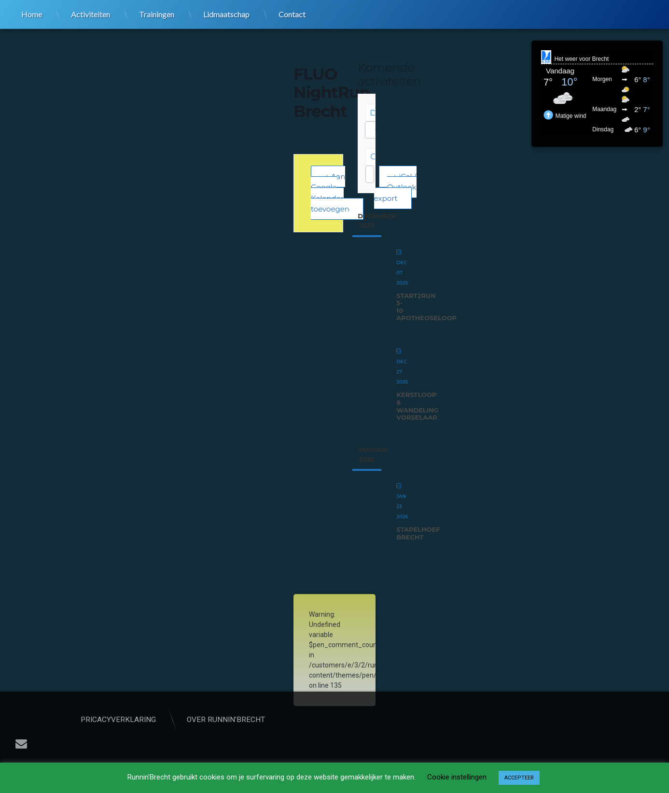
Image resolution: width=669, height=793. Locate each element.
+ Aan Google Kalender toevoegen (330, 193)
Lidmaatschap (226, 13)
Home (31, 13)
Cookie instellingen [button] (457, 777)
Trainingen (156, 13)
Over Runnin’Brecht (272, 719)
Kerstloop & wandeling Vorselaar (417, 406)
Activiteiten (90, 13)
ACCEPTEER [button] (519, 778)
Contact (292, 13)
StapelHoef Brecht (418, 533)
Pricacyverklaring (164, 719)
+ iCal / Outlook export (395, 187)
